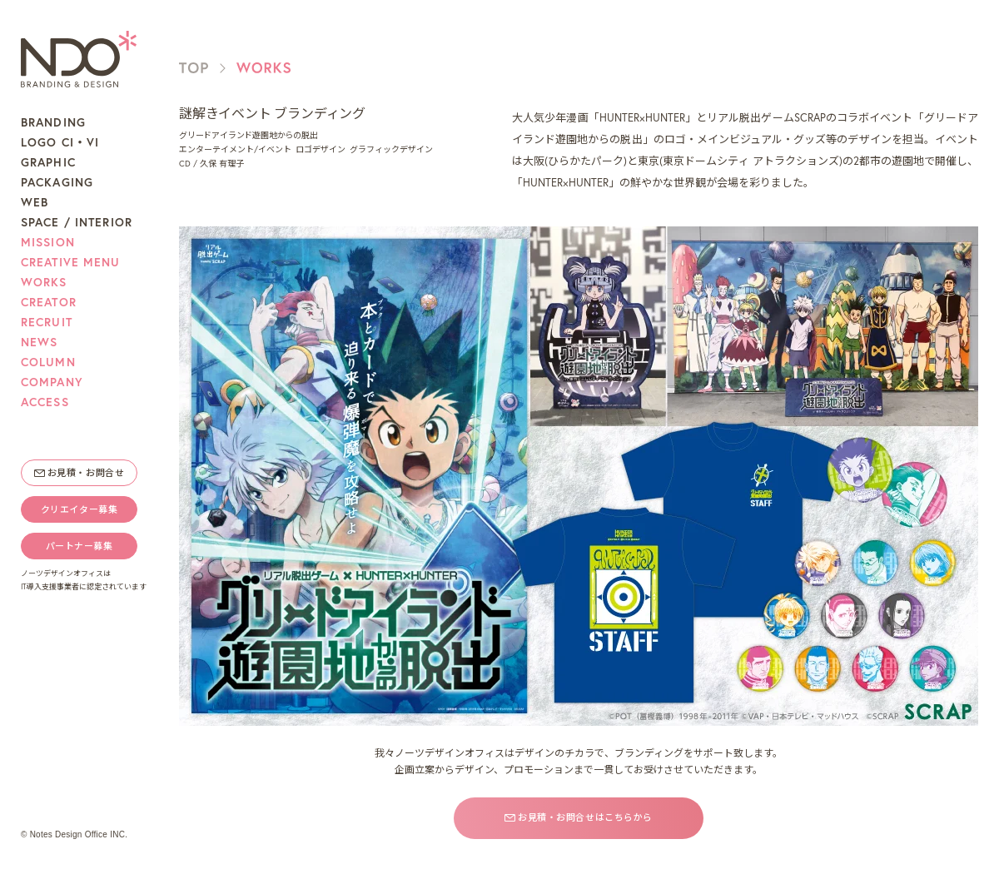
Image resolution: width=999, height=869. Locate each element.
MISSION (48, 242)
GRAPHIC (48, 162)
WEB (34, 202)
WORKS (44, 282)
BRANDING (53, 122)
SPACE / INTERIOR (76, 222)
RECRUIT (46, 322)
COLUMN (48, 362)
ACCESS (45, 402)
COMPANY (52, 382)
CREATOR (49, 302)
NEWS (39, 342)
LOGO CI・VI (60, 142)
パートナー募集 (79, 546)
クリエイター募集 (79, 509)
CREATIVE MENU (71, 262)
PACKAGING (57, 182)
